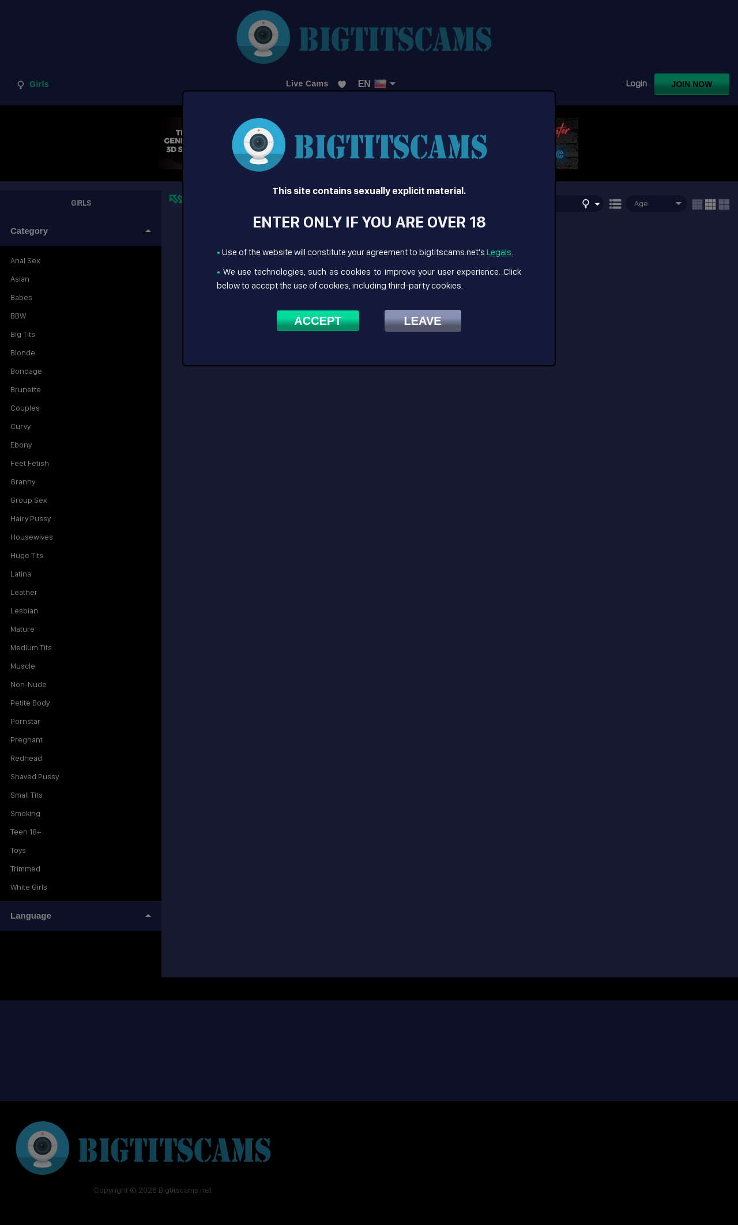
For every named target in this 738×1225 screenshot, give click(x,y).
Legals (499, 251)
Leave (423, 320)
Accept (317, 320)
